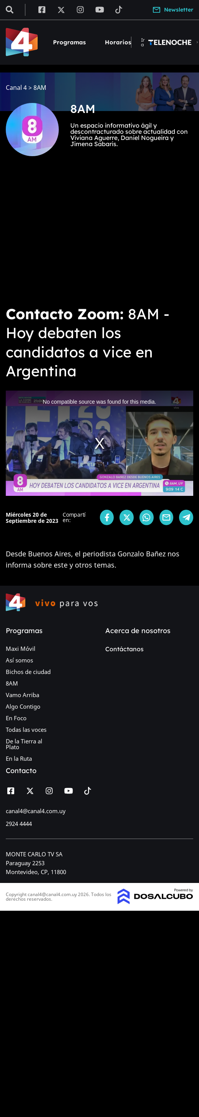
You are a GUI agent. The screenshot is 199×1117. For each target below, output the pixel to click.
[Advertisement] (72, 236)
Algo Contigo (23, 706)
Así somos (19, 660)
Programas (69, 42)
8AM (12, 683)
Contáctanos (124, 649)
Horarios (118, 42)
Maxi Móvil (20, 648)
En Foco (16, 718)
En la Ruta (19, 758)
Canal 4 (16, 87)
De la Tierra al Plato (24, 744)
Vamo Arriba (22, 695)
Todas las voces (26, 729)
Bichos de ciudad (28, 672)
